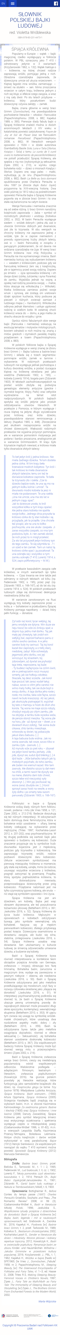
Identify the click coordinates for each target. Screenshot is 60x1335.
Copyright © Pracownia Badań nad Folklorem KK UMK (30, 1327)
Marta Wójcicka (47, 1301)
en (3, 3)
